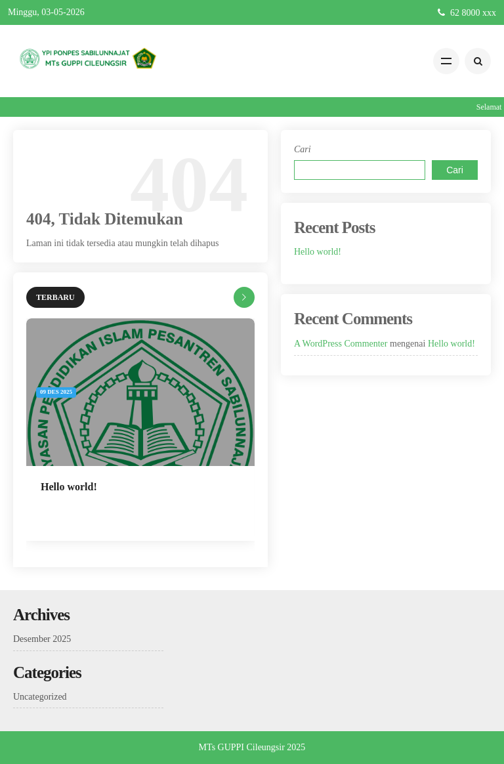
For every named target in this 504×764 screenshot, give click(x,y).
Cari (302, 149)
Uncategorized (40, 697)
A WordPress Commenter (341, 344)
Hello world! (69, 486)
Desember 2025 (42, 639)
